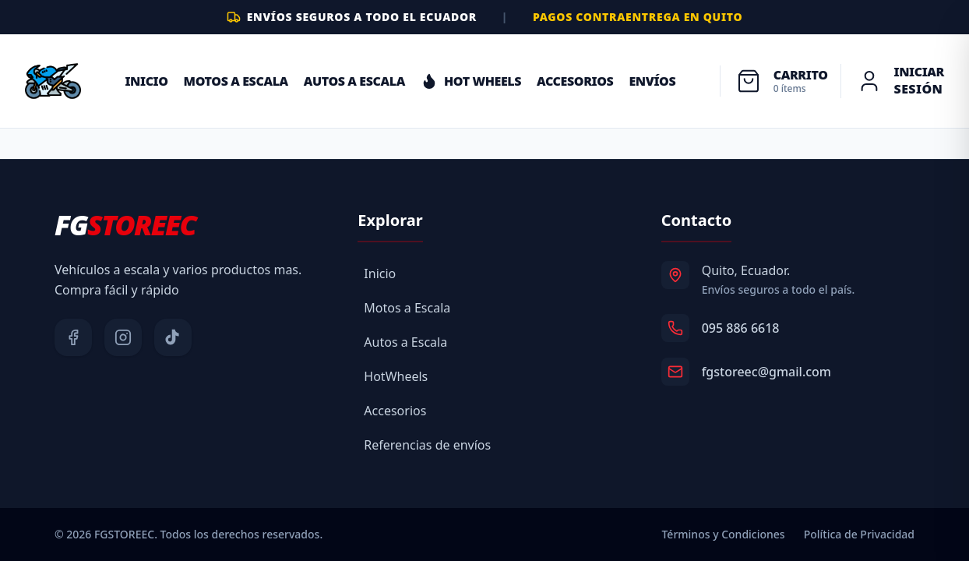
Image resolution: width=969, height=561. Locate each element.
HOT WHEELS (471, 81)
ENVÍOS (652, 81)
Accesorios (395, 410)
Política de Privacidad (859, 534)
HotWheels (396, 376)
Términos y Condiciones (722, 534)
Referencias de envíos (427, 444)
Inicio (146, 81)
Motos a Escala (236, 81)
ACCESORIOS (575, 81)
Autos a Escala (354, 81)
